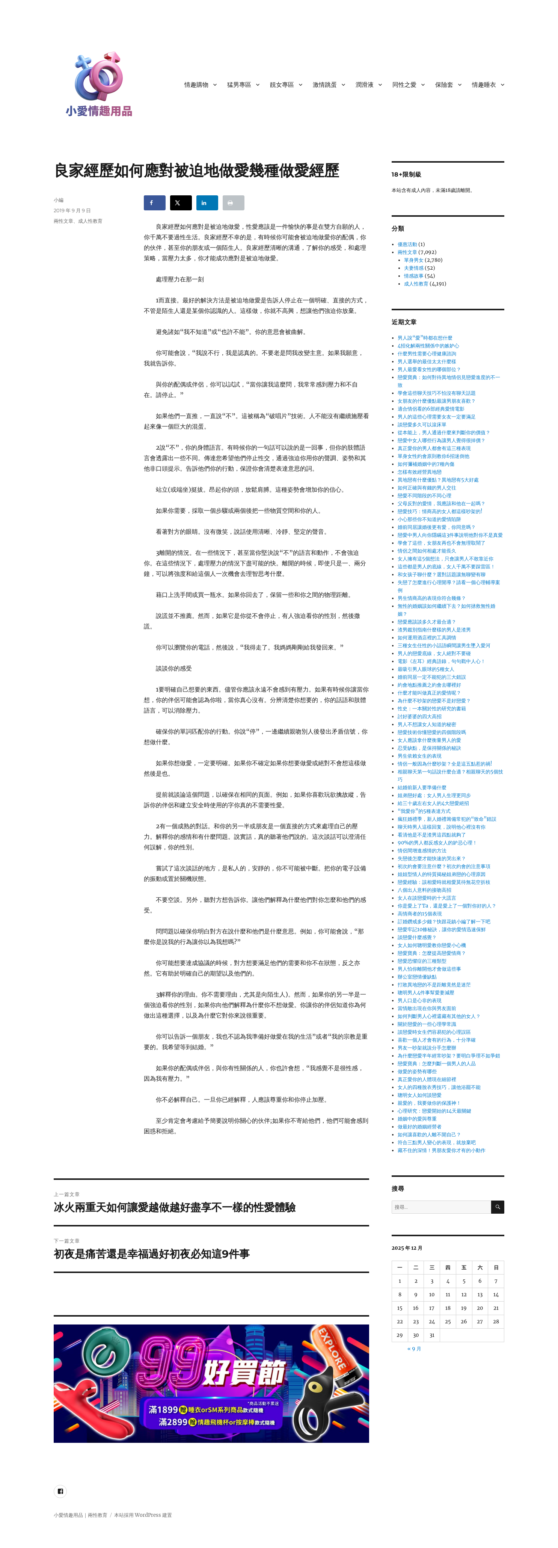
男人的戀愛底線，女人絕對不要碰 (434, 653)
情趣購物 (196, 84)
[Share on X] (181, 202)
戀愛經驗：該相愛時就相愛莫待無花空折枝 (444, 882)
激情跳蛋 (325, 84)
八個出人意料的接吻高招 (424, 890)
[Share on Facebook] (155, 202)
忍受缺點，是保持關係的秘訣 (429, 748)
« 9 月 (414, 1349)
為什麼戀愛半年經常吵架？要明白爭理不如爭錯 (449, 1056)
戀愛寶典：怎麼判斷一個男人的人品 (437, 1063)
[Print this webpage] (233, 202)
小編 (58, 200)
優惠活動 (407, 244)
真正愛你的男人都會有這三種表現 (434, 448)
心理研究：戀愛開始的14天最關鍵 (434, 1111)
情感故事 (414, 276)
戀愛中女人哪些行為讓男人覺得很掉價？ (442, 440)
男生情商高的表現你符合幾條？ (432, 598)
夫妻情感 (414, 268)
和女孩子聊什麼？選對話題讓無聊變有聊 (442, 574)
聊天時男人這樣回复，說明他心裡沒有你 (442, 827)
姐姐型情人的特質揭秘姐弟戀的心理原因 (442, 874)
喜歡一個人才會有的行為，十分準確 (437, 1040)
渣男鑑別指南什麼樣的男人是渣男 (434, 630)
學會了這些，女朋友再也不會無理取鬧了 (442, 543)
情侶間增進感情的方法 (422, 850)
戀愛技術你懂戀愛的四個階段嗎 (432, 732)
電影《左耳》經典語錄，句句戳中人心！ (442, 661)
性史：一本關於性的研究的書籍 (432, 708)
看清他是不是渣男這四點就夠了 (432, 835)
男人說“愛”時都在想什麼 (425, 338)
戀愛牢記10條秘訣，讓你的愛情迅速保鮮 (442, 929)
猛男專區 (239, 84)
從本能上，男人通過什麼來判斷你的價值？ (444, 432)
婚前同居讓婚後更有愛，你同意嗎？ (437, 527)
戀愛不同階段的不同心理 (424, 495)
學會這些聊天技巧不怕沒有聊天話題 (437, 393)
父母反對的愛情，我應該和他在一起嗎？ (442, 503)
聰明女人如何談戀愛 (420, 1095)
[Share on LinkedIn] (207, 202)
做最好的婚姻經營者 (420, 1127)
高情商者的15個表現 (420, 914)
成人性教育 (90, 221)
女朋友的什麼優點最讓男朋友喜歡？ (437, 401)
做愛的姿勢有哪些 (417, 1071)
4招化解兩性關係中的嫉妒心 (428, 346)
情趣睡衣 (484, 84)
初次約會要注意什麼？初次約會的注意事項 (444, 866)
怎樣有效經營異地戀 (420, 472)
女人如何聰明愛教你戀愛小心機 (432, 945)
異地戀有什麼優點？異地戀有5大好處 (438, 480)
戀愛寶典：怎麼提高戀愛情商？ (432, 953)
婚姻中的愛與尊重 (417, 1119)
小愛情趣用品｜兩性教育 (80, 1515)
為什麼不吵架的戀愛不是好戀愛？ (434, 701)
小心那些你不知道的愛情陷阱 (429, 519)
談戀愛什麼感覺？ (417, 937)
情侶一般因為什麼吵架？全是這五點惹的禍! (445, 764)
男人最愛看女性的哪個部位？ (429, 369)
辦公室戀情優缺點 (417, 977)
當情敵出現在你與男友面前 (427, 1008)
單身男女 (414, 260)
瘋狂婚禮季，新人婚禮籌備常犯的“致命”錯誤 (447, 819)
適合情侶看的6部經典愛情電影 (431, 409)
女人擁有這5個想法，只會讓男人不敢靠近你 (445, 559)
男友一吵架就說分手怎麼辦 (427, 1048)
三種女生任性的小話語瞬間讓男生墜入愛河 (444, 645)
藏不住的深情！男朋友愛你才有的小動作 (442, 1150)
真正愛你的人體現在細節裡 (427, 1079)
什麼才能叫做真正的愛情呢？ (429, 693)
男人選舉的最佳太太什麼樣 (427, 361)
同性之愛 (404, 84)
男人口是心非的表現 (420, 1000)
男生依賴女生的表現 (420, 756)
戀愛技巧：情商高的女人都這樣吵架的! (440, 511)
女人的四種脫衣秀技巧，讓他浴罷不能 (439, 1087)
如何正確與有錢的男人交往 (427, 488)
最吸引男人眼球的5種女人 (426, 669)
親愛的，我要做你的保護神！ (429, 1103)
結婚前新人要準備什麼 (422, 787)
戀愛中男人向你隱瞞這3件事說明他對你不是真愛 (450, 535)
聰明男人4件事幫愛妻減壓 (426, 992)
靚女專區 (282, 84)
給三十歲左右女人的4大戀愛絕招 (433, 803)
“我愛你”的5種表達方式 (424, 811)
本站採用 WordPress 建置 (143, 1515)
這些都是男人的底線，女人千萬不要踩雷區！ (446, 566)
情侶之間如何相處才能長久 (427, 551)
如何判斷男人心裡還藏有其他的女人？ (439, 1016)
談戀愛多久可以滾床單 (422, 424)
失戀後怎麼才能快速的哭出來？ (432, 858)
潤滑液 (365, 84)
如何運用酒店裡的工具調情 (427, 637)
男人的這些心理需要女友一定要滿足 (437, 417)
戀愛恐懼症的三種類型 (422, 961)
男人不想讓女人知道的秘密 (427, 724)
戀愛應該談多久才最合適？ (427, 622)
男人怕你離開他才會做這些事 (429, 969)
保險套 (444, 84)
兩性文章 (63, 221)
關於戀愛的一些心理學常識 (427, 1024)
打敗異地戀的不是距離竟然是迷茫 (434, 985)
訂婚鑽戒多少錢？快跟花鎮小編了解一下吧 (444, 921)
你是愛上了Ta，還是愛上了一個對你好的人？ (447, 906)
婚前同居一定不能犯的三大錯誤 (432, 677)
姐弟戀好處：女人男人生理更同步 (434, 795)
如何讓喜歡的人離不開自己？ (429, 1134)
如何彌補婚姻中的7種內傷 (426, 464)
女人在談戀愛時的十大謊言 (427, 898)
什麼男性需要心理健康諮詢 (427, 353)
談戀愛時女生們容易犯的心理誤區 (434, 1032)
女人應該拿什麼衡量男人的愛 (429, 740)
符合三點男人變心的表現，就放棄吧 (437, 1142)
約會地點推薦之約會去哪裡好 (429, 685)
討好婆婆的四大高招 (420, 716)
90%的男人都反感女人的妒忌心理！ (437, 843)
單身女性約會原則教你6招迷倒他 (433, 456)
